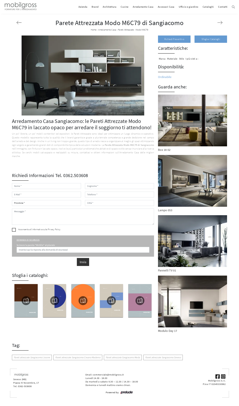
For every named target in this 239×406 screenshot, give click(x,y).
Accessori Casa (166, 6)
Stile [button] (181, 58)
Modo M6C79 (142, 29)
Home (94, 29)
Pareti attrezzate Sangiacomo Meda (123, 357)
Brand (95, 6)
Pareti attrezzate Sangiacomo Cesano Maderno (77, 357)
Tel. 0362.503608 (71, 175)
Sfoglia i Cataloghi (210, 39)
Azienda (83, 6)
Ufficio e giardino (188, 6)
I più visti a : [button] (192, 58)
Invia (83, 262)
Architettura (109, 6)
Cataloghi (208, 6)
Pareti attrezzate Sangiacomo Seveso (163, 357)
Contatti (223, 6)
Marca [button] (162, 58)
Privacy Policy (54, 229)
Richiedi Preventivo (174, 39)
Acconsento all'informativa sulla (39, 229)
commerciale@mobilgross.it (108, 374)
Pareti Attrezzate (126, 29)
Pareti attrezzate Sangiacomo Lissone (32, 357)
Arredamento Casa (143, 6)
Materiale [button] (172, 58)
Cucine (124, 6)
